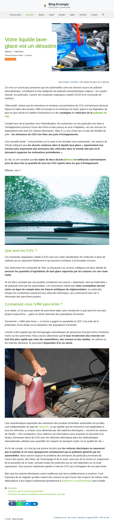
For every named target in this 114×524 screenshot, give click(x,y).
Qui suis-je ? (73, 517)
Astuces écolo (15, 15)
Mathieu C (9, 52)
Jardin (72, 15)
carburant (43, 426)
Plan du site (104, 517)
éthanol (69, 159)
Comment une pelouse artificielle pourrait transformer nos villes (36, 494)
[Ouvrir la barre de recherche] (103, 14)
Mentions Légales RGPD (88, 517)
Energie (62, 15)
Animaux (82, 15)
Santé (51, 15)
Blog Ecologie (64, 82)
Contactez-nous (59, 517)
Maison (41, 15)
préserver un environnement (77, 480)
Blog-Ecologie (59, 4)
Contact (94, 15)
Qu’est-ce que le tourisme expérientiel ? (26, 491)
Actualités (30, 15)
